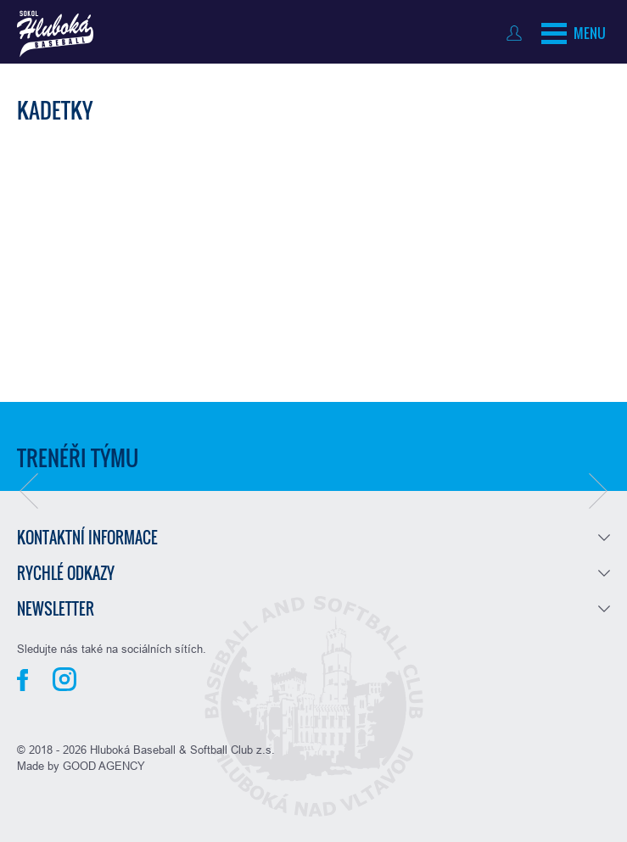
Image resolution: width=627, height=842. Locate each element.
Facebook (22, 680)
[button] (29, 491)
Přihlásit (518, 33)
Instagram (64, 679)
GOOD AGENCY (104, 765)
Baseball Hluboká (55, 34)
